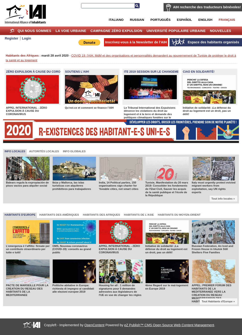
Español (184, 20)
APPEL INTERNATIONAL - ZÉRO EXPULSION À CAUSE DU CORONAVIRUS (26, 111)
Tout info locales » (223, 198)
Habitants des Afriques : (23, 55)
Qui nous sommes (34, 31)
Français (227, 20)
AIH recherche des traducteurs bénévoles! (207, 7)
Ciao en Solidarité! (199, 71)
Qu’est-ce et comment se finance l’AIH (89, 107)
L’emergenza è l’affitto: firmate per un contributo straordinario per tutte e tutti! (28, 249)
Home (12, 31)
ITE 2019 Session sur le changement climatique (162, 71)
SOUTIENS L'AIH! (77, 71)
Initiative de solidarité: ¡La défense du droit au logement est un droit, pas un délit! (207, 111)
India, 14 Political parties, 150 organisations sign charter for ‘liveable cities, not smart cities (118, 185)
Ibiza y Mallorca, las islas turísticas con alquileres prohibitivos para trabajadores (71, 185)
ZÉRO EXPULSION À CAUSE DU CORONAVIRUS (39, 71)
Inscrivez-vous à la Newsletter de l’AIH (136, 42)
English (205, 20)
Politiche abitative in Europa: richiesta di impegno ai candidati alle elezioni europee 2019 (73, 288)
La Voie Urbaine (71, 31)
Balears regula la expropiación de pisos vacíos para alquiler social (27, 184)
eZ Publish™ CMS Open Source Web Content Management (169, 325)
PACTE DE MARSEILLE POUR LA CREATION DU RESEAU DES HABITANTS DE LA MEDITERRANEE (27, 290)
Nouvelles (220, 31)
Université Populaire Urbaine (176, 31)
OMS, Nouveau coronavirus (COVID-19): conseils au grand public (71, 249)
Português (161, 20)
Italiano (116, 20)
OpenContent (94, 325)
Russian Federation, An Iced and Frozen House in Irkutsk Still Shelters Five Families (212, 249)
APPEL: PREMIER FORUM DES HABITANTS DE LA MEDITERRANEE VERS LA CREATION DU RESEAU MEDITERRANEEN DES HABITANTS (211, 293)
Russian (137, 20)
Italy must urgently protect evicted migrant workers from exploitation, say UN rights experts (213, 187)
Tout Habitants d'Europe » (218, 301)
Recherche (137, 5)
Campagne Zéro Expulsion (116, 31)
